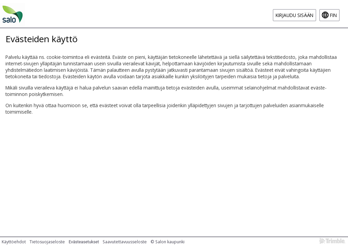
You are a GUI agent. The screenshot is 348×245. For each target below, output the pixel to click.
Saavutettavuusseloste (125, 242)
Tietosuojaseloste (47, 242)
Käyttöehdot (14, 242)
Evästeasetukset (84, 242)
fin (333, 15)
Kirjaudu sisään (294, 15)
